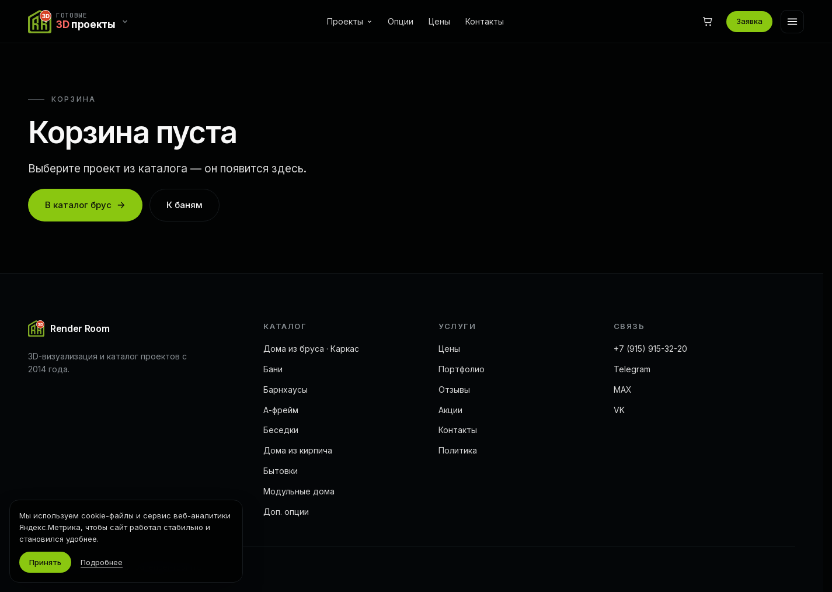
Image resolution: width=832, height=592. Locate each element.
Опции (400, 21)
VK (619, 410)
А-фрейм (280, 410)
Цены (439, 21)
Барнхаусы (285, 389)
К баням (184, 204)
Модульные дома (299, 491)
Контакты (484, 21)
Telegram (632, 369)
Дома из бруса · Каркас (311, 349)
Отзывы (454, 389)
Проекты (350, 21)
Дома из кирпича (297, 450)
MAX (623, 389)
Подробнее (102, 562)
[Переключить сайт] (81, 21)
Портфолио (461, 369)
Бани (273, 369)
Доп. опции (286, 512)
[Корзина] (707, 21)
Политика (457, 450)
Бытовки (280, 471)
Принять (45, 562)
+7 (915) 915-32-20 (650, 349)
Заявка (749, 21)
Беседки (280, 430)
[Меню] (792, 21)
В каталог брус (85, 204)
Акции (450, 410)
